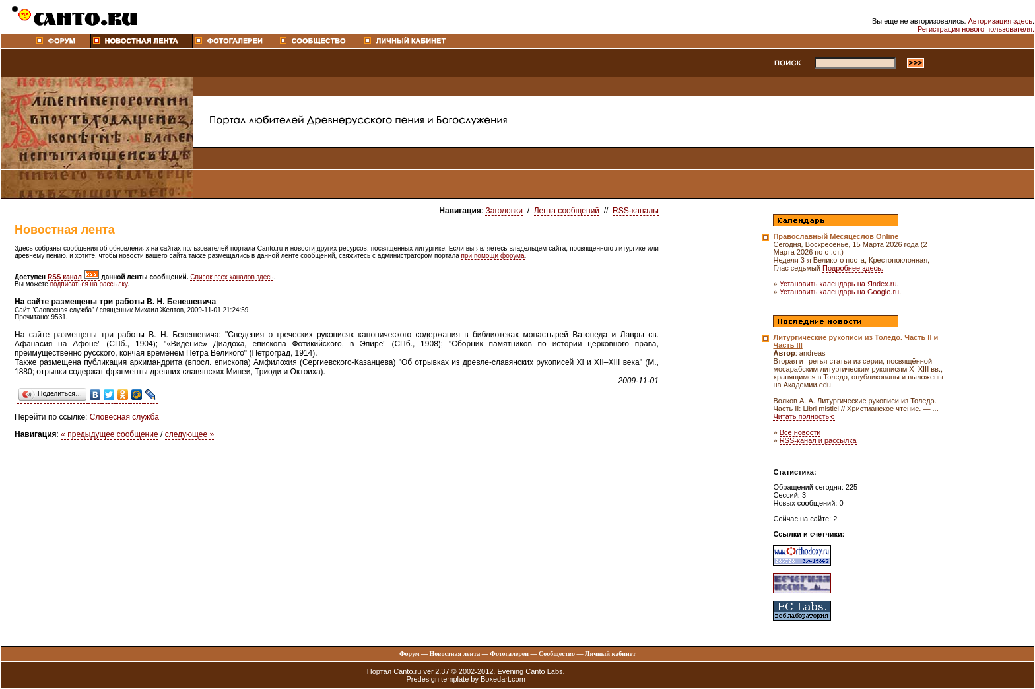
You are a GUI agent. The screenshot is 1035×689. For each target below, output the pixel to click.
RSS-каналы (636, 210)
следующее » (190, 434)
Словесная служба (124, 417)
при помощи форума (493, 255)
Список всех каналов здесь (231, 276)
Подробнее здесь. (852, 268)
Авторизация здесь (1000, 21)
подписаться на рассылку (88, 284)
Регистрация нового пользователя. (976, 29)
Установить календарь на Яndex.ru (838, 284)
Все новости (800, 432)
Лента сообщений (566, 210)
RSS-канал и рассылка (818, 440)
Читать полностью (803, 416)
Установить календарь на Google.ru (840, 292)
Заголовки (504, 210)
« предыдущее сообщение (109, 434)
